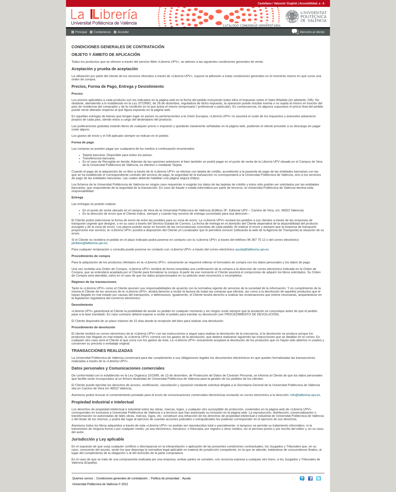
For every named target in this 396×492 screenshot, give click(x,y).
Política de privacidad (165, 478)
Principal (81, 32)
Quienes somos (82, 478)
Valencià (279, 3)
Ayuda (186, 478)
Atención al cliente (312, 32)
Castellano (265, 3)
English (292, 3)
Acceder (123, 32)
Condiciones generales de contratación (122, 478)
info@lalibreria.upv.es (305, 395)
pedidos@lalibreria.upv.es (89, 243)
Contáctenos (102, 32)
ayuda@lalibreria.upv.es (252, 249)
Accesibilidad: (309, 3)
